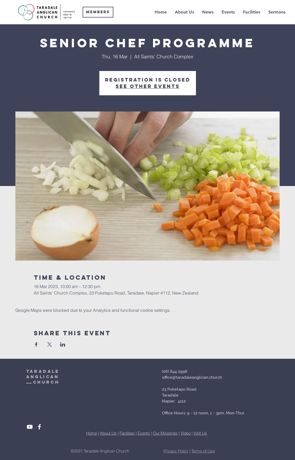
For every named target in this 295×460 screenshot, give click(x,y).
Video (186, 433)
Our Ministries (165, 433)
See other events (148, 86)
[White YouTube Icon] (29, 426)
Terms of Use (203, 451)
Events (144, 433)
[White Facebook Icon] (39, 426)
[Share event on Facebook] (36, 344)
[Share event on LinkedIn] (62, 344)
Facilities (127, 433)
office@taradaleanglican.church (192, 377)
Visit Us (200, 433)
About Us (108, 433)
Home (91, 433)
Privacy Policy (176, 451)
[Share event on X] (49, 344)
